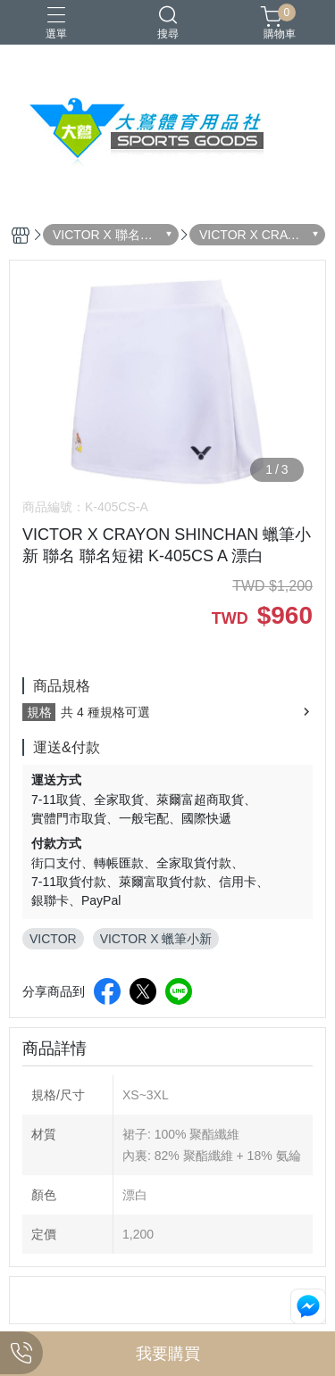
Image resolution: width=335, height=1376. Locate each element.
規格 (39, 712)
